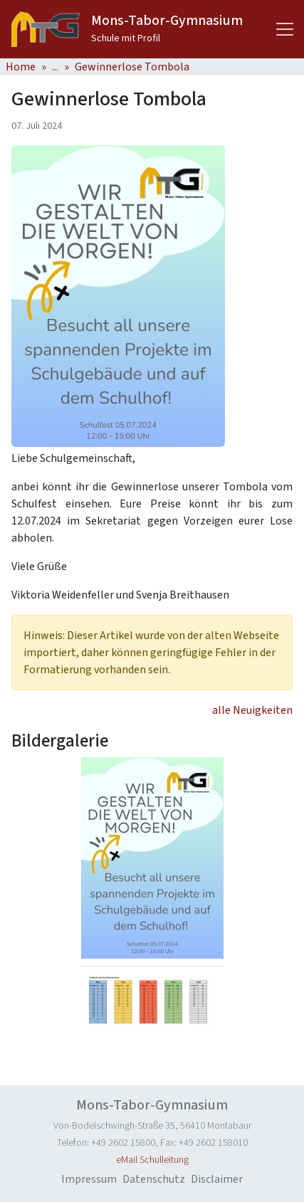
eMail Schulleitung (152, 1160)
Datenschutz (153, 1179)
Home (21, 67)
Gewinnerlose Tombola (132, 67)
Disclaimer (217, 1179)
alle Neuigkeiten (252, 710)
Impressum (89, 1179)
